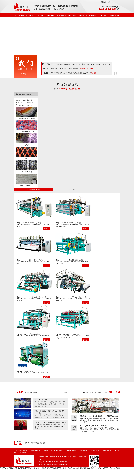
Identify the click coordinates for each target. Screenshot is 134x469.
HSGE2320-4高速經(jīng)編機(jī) (32, 223)
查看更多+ (72, 189)
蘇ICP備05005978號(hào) (76, 456)
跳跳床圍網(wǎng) (26, 172)
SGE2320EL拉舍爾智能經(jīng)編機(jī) (73, 260)
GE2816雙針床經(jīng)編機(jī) (70, 334)
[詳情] (85, 422)
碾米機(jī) (27, 443)
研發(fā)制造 (72, 15)
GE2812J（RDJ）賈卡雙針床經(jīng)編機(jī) (74, 297)
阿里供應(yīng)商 (105, 2)
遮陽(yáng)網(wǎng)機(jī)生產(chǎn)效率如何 (93, 425)
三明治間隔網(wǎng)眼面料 (26, 118)
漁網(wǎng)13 (26, 158)
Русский (117, 2)
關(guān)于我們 (30, 15)
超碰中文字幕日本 (104, 468)
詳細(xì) (46, 228)
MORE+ (66, 392)
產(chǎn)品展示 (51, 15)
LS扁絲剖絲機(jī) (28, 371)
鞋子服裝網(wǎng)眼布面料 (26, 131)
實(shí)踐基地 (93, 15)
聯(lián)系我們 (114, 15)
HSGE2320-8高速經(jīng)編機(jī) (71, 223)
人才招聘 (104, 15)
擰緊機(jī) (42, 443)
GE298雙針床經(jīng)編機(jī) (31, 334)
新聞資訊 (40, 15)
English (112, 2)
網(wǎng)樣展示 (62, 15)
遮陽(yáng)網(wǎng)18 (26, 185)
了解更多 (23, 74)
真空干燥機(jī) (35, 443)
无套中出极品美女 (115, 468)
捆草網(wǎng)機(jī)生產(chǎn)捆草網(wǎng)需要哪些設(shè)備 (99, 416)
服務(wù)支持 (83, 15)
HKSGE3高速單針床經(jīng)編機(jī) (33, 260)
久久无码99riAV (93, 468)
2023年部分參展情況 (41, 400)
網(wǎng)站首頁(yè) (19, 16)
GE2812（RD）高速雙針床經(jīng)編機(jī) (35, 297)
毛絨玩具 (26, 145)
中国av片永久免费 (66, 468)
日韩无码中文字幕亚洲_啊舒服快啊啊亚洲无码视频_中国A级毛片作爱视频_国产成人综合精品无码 (30, 468)
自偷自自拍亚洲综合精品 (80, 468)
